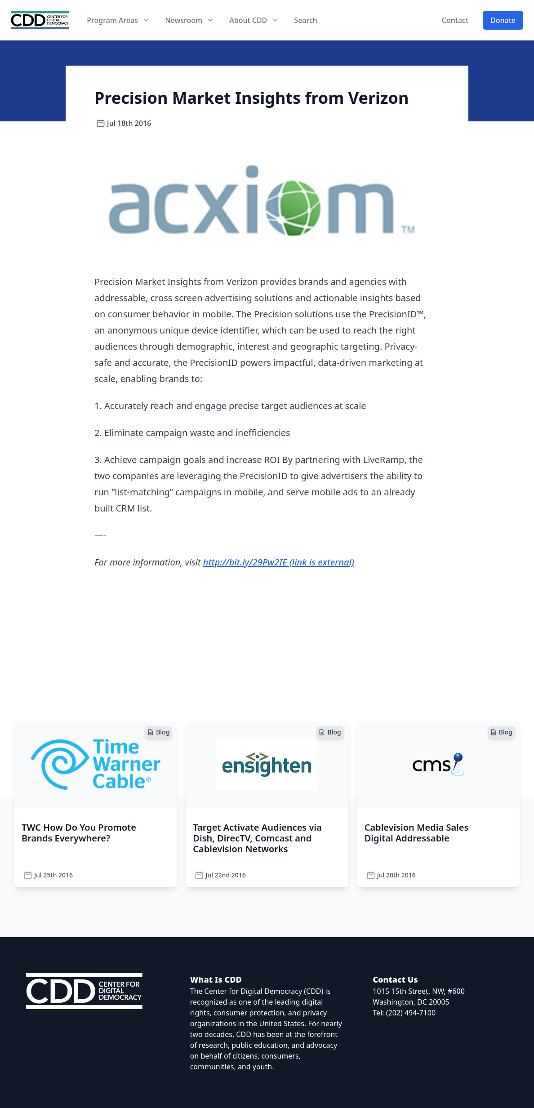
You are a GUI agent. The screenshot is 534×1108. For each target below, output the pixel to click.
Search (305, 20)
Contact (455, 20)
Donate (503, 20)
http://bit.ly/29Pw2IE (278, 562)
